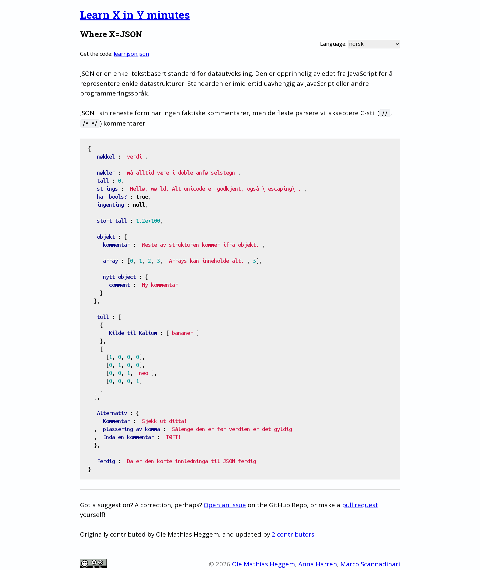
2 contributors (293, 534)
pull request (360, 505)
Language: (333, 43)
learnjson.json (131, 53)
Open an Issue (225, 505)
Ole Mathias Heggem (263, 564)
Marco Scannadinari (370, 564)
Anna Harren (317, 564)
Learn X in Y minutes (135, 14)
